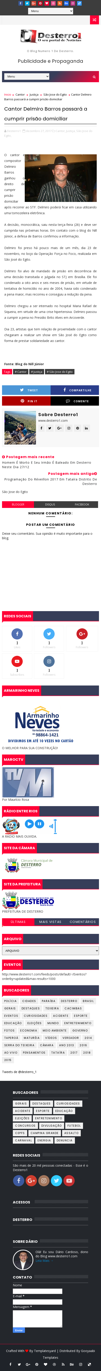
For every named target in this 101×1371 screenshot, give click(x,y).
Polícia (10, 1001)
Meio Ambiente (55, 1030)
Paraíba (49, 1001)
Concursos (25, 1126)
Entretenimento (77, 1023)
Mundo (53, 1023)
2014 (88, 1038)
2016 (83, 1045)
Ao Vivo (11, 1052)
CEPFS (20, 1133)
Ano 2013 (66, 1045)
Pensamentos (34, 1052)
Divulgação (51, 1126)
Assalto (71, 1133)
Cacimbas (73, 1008)
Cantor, (60, 131)
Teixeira (52, 1008)
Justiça (34, 94)
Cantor (20, 94)
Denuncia (65, 1140)
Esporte (81, 1016)
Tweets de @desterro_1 (19, 1072)
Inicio (7, 94)
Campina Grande (45, 1133)
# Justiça (36, 372)
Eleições (34, 1023)
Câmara (47, 1045)
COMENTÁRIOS (83, 922)
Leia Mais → (45, 1260)
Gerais (10, 1008)
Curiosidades (35, 1016)
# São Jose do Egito (60, 372)
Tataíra (58, 1052)
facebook (82, 504)
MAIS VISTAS (50, 922)
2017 (74, 1052)
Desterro (69, 1001)
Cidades (29, 1001)
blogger (18, 504)
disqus (50, 504)
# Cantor (21, 372)
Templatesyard (45, 1351)
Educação (13, 1023)
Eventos (11, 1016)
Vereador (71, 1038)
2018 (87, 1052)
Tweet (29, 390)
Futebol (74, 1126)
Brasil (88, 1001)
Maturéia (32, 1038)
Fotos (9, 1030)
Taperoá (11, 1038)
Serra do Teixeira (19, 1045)
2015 (8, 1060)
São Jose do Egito (55, 94)
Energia (44, 1140)
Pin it (29, 401)
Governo (80, 1030)
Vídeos (51, 1038)
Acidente (60, 1016)
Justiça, (71, 131)
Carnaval (23, 1140)
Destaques (31, 1008)
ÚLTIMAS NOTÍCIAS (18, 922)
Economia (28, 1030)
